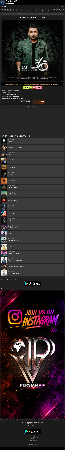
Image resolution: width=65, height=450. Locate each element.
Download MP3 (38, 102)
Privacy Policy (34, 437)
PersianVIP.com (32, 426)
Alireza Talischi (13, 91)
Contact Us (33, 440)
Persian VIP (4, 14)
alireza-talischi (18, 14)
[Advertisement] (32, 121)
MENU (4, 7)
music (10, 14)
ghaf (25, 14)
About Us (33, 438)
